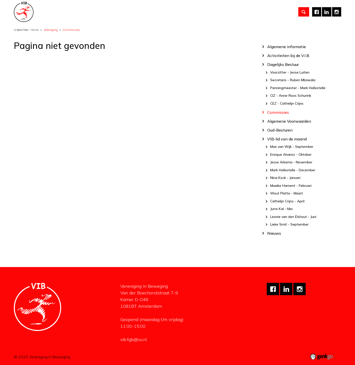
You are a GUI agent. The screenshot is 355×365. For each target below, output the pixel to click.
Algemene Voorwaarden (289, 121)
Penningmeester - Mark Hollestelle (297, 88)
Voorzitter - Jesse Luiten (289, 72)
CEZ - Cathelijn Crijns (286, 103)
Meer (284, 11)
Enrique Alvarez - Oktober (291, 154)
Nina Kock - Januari (285, 178)
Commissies (71, 30)
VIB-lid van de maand (287, 138)
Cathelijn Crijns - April (287, 201)
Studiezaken (127, 11)
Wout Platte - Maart (286, 193)
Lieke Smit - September (289, 224)
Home (52, 12)
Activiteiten (98, 11)
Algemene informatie (286, 46)
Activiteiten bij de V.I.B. (288, 55)
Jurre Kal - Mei (281, 209)
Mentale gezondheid (209, 11)
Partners (153, 11)
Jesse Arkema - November (291, 162)
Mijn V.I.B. (242, 11)
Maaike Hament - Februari (291, 185)
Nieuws (274, 233)
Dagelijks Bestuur (283, 64)
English (264, 11)
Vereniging (71, 11)
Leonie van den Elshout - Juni (293, 216)
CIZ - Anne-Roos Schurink (290, 96)
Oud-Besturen (280, 130)
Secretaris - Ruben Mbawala (292, 80)
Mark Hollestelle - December (292, 170)
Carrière (176, 11)
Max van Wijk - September (291, 147)
